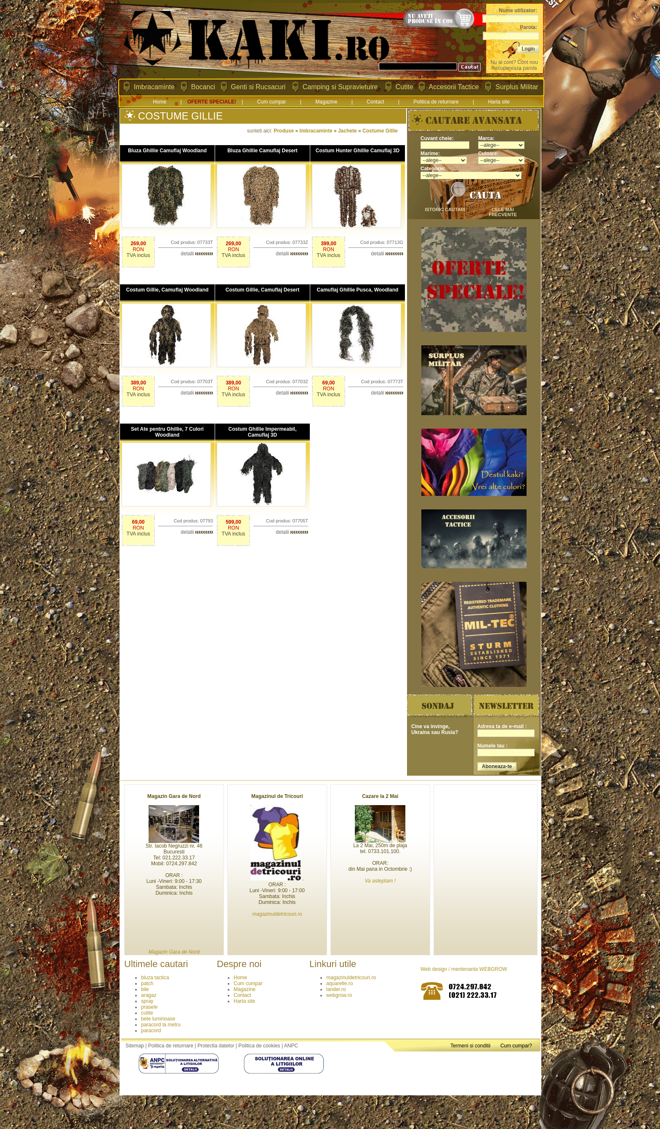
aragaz (149, 995)
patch (147, 983)
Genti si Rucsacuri (258, 86)
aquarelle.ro (339, 983)
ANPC (291, 1046)
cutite (147, 1013)
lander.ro (336, 989)
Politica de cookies (259, 1046)
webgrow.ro (339, 995)
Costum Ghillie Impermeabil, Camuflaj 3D (262, 432)
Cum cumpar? (516, 1046)
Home (159, 102)
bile (145, 989)
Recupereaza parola (514, 68)
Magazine (326, 102)
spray (147, 1001)
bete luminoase (158, 1019)
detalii (197, 254)
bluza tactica (155, 978)
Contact (375, 102)
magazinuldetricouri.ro (351, 978)
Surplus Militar (516, 86)
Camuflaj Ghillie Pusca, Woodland (358, 290)
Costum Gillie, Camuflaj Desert (262, 290)
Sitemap (134, 1046)
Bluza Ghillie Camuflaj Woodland (167, 151)
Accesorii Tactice (454, 86)
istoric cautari (445, 209)
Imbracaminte (154, 86)
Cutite (404, 86)
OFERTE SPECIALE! (211, 102)
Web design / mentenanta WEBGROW (463, 969)
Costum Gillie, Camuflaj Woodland (167, 290)
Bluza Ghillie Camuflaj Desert (262, 151)
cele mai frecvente (503, 212)
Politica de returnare (435, 102)
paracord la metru (161, 1025)
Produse (284, 131)
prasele (149, 1007)
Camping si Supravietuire (340, 86)
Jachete (347, 131)
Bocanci (203, 86)
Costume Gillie (380, 131)
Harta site (498, 102)
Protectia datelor (215, 1046)
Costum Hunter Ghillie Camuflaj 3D (357, 151)
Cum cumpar (271, 102)
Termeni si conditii (470, 1046)
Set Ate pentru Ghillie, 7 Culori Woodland (167, 432)
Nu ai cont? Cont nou (514, 62)
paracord (151, 1031)
